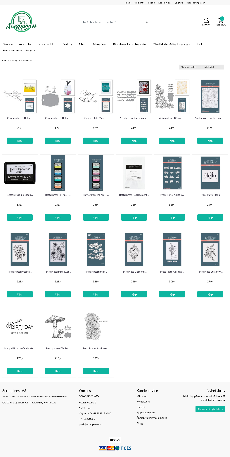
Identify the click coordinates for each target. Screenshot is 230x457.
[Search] (115, 22)
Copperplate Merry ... (96, 117)
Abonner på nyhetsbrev (210, 408)
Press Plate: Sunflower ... (58, 271)
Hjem (127, 2)
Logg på (179, 2)
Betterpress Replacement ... (134, 194)
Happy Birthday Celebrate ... (19, 348)
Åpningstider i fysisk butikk (152, 417)
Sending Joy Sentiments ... (134, 117)
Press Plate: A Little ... (172, 194)
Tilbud (151, 2)
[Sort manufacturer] (190, 67)
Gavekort (8, 43)
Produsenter (25, 43)
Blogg (140, 423)
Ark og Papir (100, 43)
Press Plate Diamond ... (134, 271)
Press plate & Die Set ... (58, 348)
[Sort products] (213, 67)
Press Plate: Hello (210, 194)
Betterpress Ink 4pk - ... (57, 194)
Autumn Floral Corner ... (172, 117)
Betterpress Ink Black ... (20, 194)
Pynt (200, 43)
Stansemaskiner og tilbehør (18, 50)
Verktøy (68, 43)
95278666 (89, 418)
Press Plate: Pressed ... (20, 271)
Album (83, 43)
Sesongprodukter (47, 43)
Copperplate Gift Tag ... (20, 117)
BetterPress (25, 60)
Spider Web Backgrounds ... (210, 117)
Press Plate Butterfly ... (210, 271)
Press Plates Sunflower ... (96, 348)
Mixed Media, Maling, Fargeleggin (172, 43)
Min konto (139, 2)
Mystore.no (50, 402)
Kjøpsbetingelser (195, 2)
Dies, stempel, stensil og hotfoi (130, 43)
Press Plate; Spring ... (96, 271)
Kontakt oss (165, 2)
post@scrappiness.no (90, 424)
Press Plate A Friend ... (172, 271)
